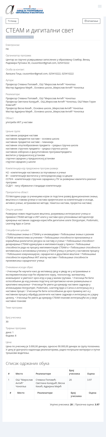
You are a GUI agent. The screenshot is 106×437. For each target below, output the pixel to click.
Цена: (9, 342)
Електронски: (13, 44)
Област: (10, 118)
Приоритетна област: (17, 192)
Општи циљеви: (14, 209)
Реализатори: (13, 94)
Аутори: (10, 80)
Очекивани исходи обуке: (19, 267)
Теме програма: (14, 307)
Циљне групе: (13, 131)
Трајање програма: (16, 328)
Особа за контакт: (15, 69)
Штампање (91, 21)
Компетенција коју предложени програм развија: (32, 168)
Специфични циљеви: (17, 230)
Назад (12, 21)
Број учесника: (13, 317)
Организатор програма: (18, 55)
